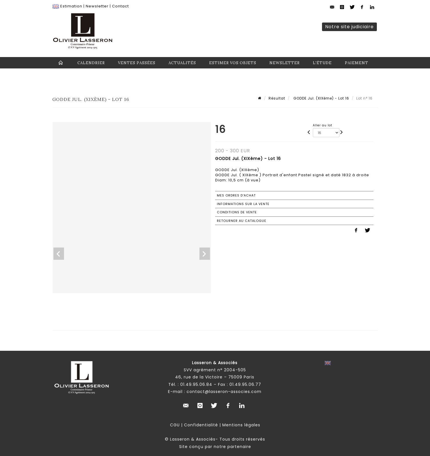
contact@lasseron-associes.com (224, 391)
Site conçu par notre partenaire (215, 446)
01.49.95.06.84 (196, 384)
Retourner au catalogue (241, 220)
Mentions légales (241, 425)
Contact (120, 6)
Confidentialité (201, 425)
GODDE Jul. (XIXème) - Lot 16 (320, 98)
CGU (175, 425)
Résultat (277, 98)
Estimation (71, 6)
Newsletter (97, 6)
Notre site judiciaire (349, 26)
